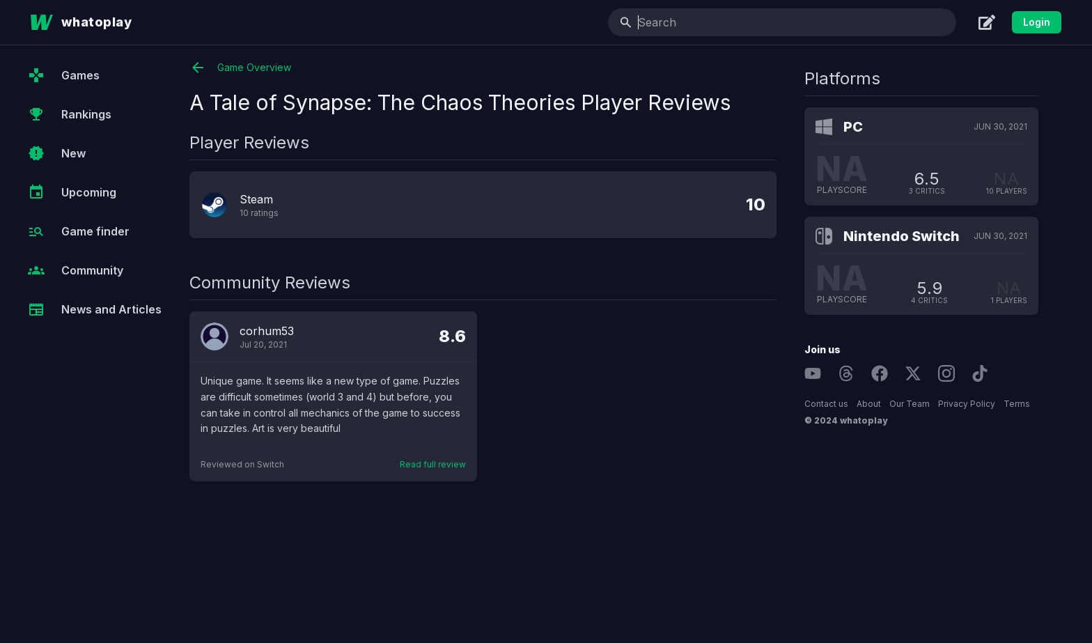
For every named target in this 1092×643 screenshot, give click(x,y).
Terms (1017, 403)
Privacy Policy (966, 403)
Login (1036, 22)
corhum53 (267, 331)
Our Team (909, 403)
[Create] (987, 22)
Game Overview (240, 67)
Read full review (433, 464)
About (869, 403)
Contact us (826, 403)
